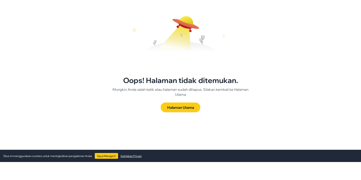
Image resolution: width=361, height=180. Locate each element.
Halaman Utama (180, 107)
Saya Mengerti (106, 156)
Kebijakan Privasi (131, 156)
